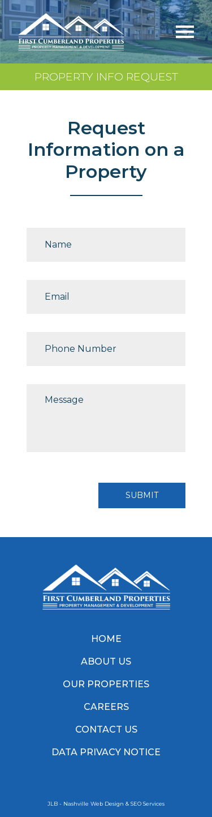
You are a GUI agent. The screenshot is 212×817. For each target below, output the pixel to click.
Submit (142, 495)
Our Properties (106, 684)
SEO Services (148, 804)
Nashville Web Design (93, 804)
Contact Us (106, 729)
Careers (106, 706)
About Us (106, 661)
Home (106, 638)
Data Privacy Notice (106, 752)
